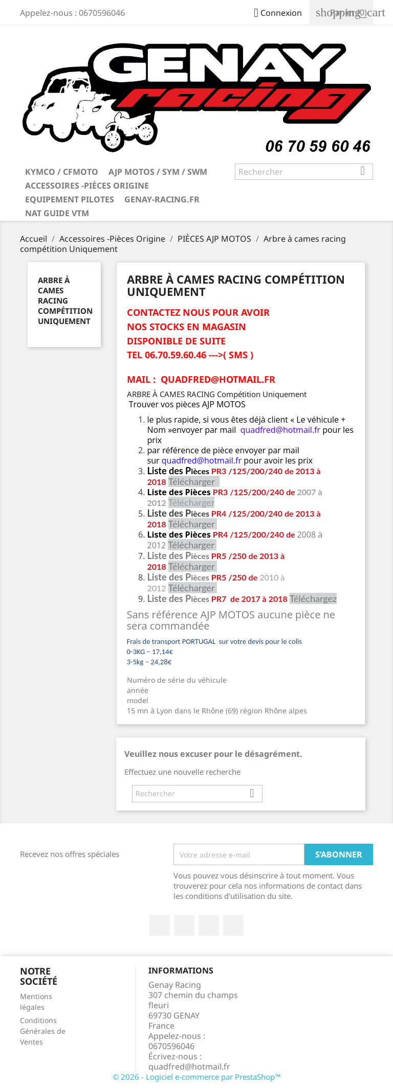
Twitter (184, 925)
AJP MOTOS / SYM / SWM (157, 171)
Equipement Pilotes (69, 199)
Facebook (159, 925)
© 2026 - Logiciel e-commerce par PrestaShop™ (197, 1077)
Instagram (233, 925)
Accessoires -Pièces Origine (87, 185)
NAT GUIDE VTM (57, 213)
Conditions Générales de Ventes (43, 1031)
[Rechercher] (304, 172)
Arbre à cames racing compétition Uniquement (65, 300)
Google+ (209, 925)
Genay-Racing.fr (162, 199)
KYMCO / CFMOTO (61, 171)
